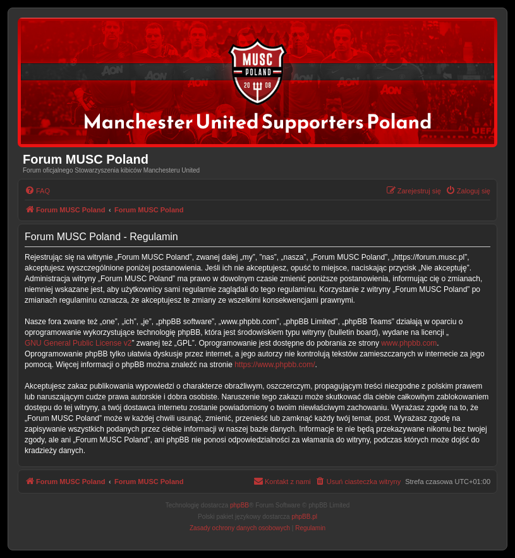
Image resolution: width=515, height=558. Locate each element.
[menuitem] (37, 190)
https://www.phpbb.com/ (274, 364)
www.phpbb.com (409, 343)
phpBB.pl (304, 516)
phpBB (239, 505)
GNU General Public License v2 (78, 343)
